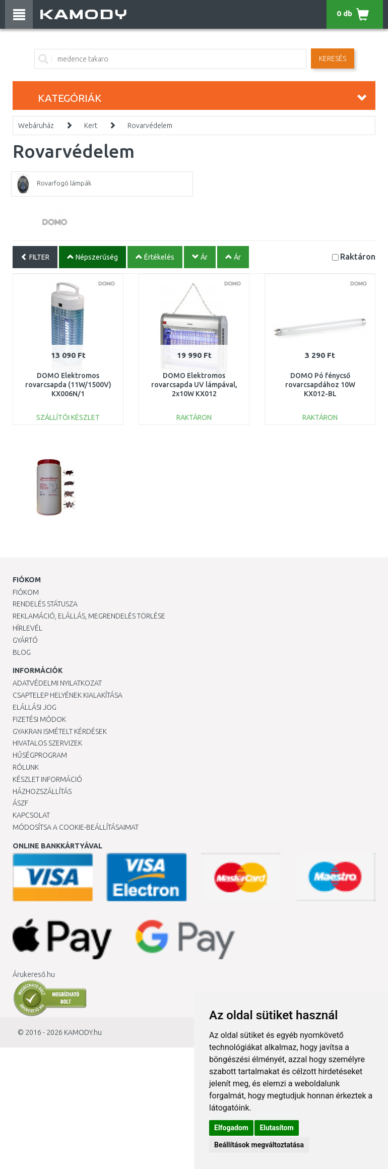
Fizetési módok (39, 719)
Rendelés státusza (45, 604)
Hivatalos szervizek (47, 743)
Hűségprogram (40, 755)
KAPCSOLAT (31, 815)
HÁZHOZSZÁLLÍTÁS (42, 791)
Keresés (332, 58)
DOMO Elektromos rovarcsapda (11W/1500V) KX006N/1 (68, 385)
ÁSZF (20, 803)
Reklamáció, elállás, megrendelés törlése (89, 616)
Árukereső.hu (34, 974)
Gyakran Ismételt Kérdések (60, 731)
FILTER (35, 257)
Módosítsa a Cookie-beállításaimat (76, 827)
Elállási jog (34, 707)
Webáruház (36, 125)
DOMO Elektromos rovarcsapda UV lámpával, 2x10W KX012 (194, 385)
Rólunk (26, 767)
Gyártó (25, 640)
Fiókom (26, 592)
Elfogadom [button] (231, 1128)
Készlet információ (47, 779)
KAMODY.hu (83, 1032)
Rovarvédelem (149, 125)
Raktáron (357, 256)
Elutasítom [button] (276, 1128)
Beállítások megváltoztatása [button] (259, 1145)
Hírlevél (27, 628)
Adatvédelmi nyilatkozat (57, 683)
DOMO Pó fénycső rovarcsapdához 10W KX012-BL (320, 385)
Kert (90, 125)
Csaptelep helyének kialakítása (67, 695)
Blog (22, 652)
